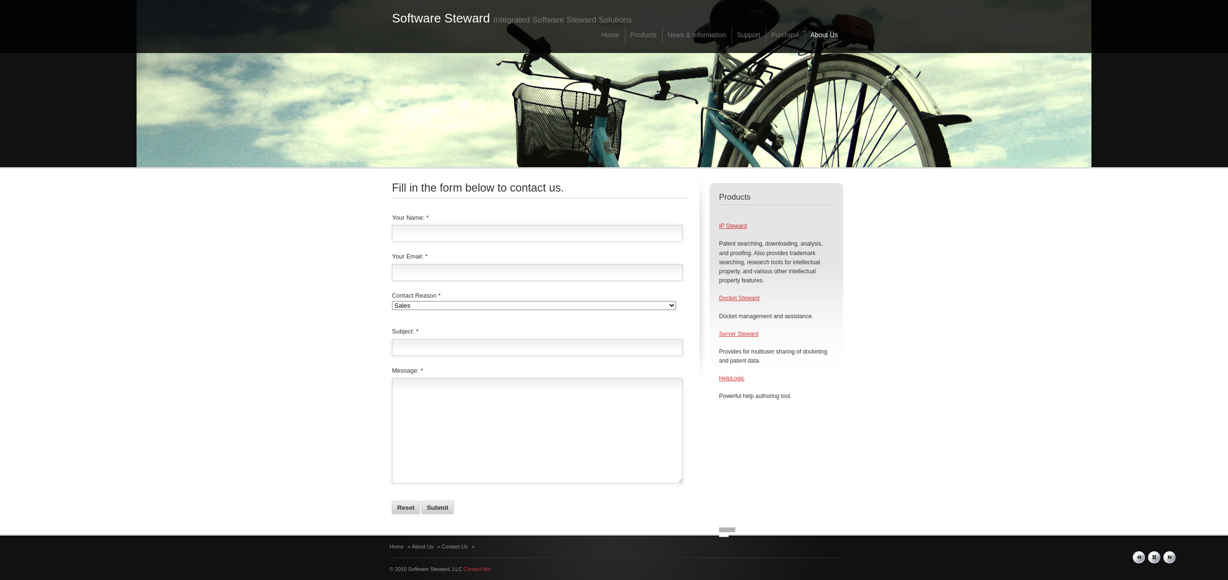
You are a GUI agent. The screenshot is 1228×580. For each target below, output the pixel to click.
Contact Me (477, 569)
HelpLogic (731, 378)
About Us (824, 35)
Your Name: (408, 217)
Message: (405, 370)
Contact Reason (414, 295)
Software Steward (441, 18)
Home (610, 35)
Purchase (785, 35)
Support (748, 35)
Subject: (403, 331)
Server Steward (739, 334)
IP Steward (733, 226)
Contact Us (454, 546)
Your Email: (407, 256)
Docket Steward (739, 298)
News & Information (696, 35)
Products (643, 35)
